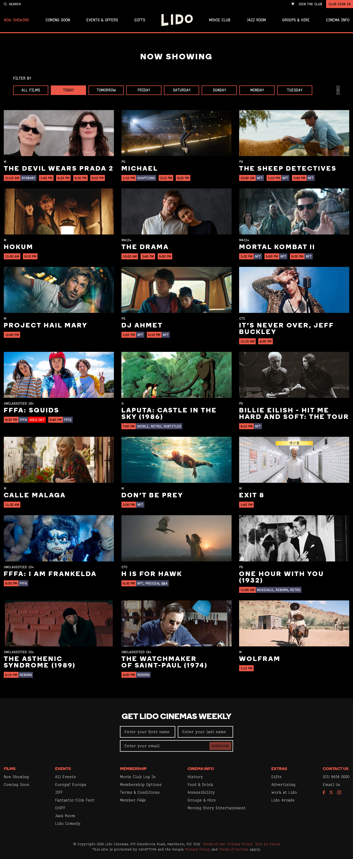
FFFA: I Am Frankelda (50, 574)
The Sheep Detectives (288, 169)
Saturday (182, 90)
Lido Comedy (67, 823)
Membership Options (141, 784)
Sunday (219, 90)
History (195, 776)
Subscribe (220, 746)
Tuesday (294, 90)
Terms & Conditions (140, 792)
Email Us (331, 784)
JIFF (59, 792)
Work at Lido (284, 792)
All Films (30, 90)
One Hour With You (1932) (281, 577)
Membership (133, 769)
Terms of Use (214, 844)
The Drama (145, 247)
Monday (257, 90)
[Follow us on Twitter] (331, 792)
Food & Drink (200, 784)
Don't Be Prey (152, 495)
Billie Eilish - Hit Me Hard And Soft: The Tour (294, 414)
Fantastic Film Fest (74, 800)
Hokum (18, 247)
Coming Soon (58, 20)
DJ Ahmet (142, 325)
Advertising (283, 784)
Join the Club (310, 4)
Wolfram (260, 659)
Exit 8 (251, 495)
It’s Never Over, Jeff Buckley (286, 329)
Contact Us (335, 769)
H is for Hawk (151, 574)
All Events (65, 776)
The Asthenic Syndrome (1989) (40, 662)
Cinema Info (337, 20)
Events (63, 769)
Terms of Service (234, 849)
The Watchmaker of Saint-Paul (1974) (164, 662)
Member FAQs (133, 800)
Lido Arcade (283, 800)
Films (10, 769)
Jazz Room (256, 20)
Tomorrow (106, 90)
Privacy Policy (240, 844)
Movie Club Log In (138, 776)
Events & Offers (102, 20)
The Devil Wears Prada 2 (59, 169)
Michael (139, 169)
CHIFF (60, 807)
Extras (279, 769)
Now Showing (16, 20)
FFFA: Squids (31, 410)
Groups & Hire (296, 20)
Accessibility (201, 792)
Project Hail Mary (45, 325)
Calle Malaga (35, 495)
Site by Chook (267, 844)
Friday (144, 90)
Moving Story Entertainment (217, 807)
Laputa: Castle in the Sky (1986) (169, 414)
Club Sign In (339, 4)
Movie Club (219, 20)
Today (68, 90)
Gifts (139, 20)
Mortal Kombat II (277, 247)
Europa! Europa (70, 784)
